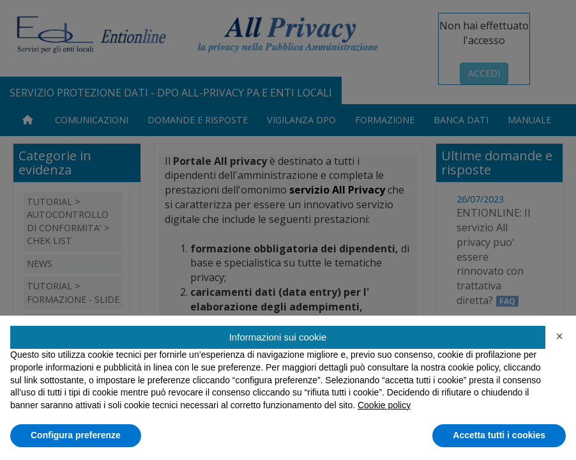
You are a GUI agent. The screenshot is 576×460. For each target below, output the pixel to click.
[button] (559, 336)
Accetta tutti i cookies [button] (499, 435)
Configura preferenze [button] (76, 435)
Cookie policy (384, 405)
